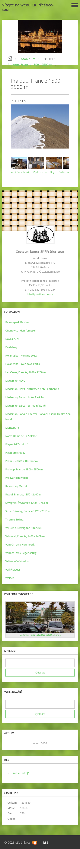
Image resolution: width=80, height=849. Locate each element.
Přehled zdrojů (20, 773)
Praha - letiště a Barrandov (21, 461)
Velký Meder (12, 569)
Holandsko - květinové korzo (22, 364)
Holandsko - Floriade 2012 (21, 355)
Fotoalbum (27, 59)
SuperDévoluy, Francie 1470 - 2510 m (27, 511)
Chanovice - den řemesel (20, 330)
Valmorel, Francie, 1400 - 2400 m (25, 536)
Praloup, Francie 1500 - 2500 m (29, 64)
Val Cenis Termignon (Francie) (23, 528)
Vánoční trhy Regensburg (20, 553)
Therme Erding (14, 519)
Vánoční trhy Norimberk (20, 544)
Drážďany (11, 347)
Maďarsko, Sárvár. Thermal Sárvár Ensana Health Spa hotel (38, 416)
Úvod (9, 58)
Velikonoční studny (17, 561)
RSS (45, 842)
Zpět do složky (43, 172)
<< (10, 743)
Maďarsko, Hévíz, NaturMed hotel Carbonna (32, 389)
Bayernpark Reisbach (18, 322)
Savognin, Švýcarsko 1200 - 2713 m (26, 503)
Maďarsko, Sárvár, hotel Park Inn (25, 397)
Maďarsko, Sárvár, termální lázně (25, 405)
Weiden (10, 578)
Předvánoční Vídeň (16, 478)
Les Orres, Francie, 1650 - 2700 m (25, 372)
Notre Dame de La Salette (21, 436)
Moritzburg (12, 428)
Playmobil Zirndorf (16, 444)
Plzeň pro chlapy (15, 453)
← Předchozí (20, 172)
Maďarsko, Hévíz (15, 380)
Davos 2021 (12, 339)
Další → (63, 172)
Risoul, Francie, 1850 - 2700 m (23, 494)
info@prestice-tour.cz (40, 294)
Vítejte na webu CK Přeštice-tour (28, 7)
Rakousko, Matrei (16, 486)
